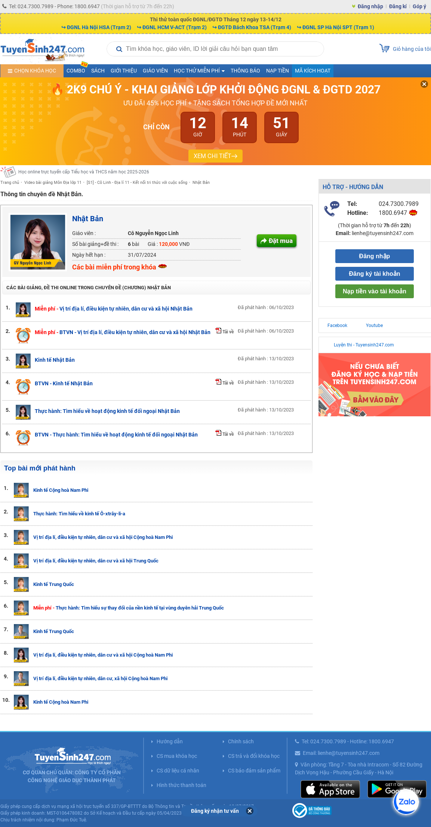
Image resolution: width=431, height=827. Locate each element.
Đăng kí (398, 6)
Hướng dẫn (170, 741)
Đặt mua (281, 240)
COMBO (77, 69)
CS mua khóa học (177, 756)
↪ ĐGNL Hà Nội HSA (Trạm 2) (96, 27)
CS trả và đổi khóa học (254, 756)
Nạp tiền (277, 71)
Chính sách (241, 741)
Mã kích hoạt (312, 71)
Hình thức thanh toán (181, 785)
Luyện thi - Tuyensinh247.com (364, 345)
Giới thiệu (124, 71)
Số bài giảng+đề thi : (95, 244)
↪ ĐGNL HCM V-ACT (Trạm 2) (172, 27)
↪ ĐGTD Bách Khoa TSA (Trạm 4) (251, 27)
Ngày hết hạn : (88, 255)
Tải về (224, 331)
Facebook (337, 325)
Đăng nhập (370, 6)
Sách (98, 71)
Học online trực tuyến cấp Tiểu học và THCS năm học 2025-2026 (83, 172)
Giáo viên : (84, 233)
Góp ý (419, 6)
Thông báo (245, 71)
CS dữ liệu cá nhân (178, 771)
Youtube (374, 325)
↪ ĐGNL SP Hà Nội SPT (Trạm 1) (335, 27)
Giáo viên (155, 71)
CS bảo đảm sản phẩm (254, 771)
